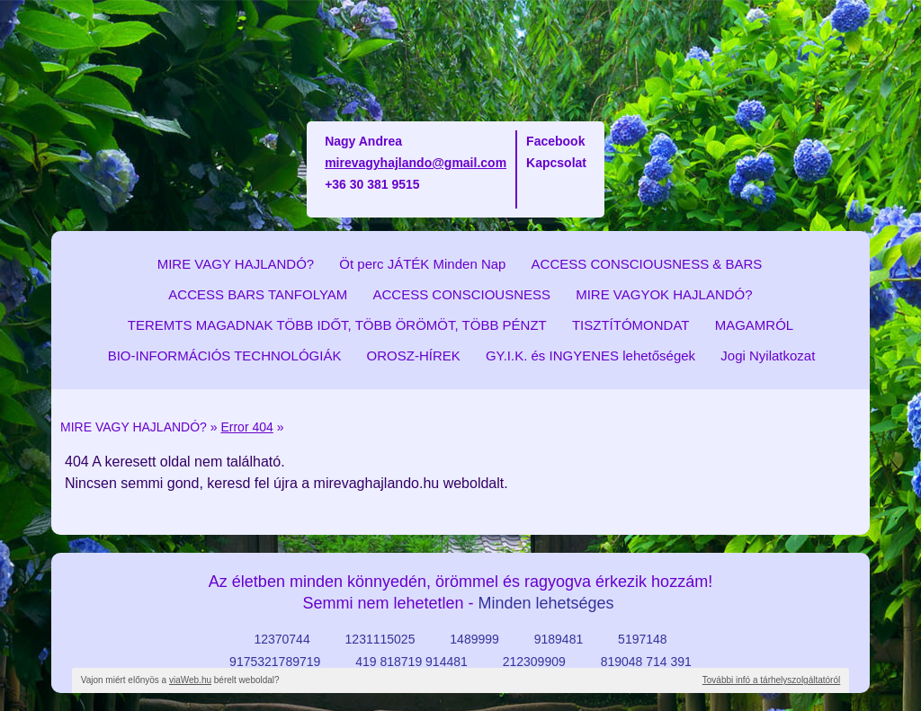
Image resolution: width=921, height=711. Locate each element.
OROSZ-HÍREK (413, 355)
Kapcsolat (556, 163)
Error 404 (246, 427)
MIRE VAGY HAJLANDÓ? (236, 263)
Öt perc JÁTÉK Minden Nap (422, 263)
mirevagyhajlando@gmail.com (415, 163)
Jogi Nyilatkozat (767, 355)
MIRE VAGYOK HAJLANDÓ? (664, 294)
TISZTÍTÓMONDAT (631, 325)
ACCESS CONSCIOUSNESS (461, 294)
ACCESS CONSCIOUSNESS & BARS (647, 263)
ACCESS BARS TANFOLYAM (257, 294)
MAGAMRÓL (754, 325)
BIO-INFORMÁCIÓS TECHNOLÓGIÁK (225, 355)
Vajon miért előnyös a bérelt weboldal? (180, 680)
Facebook (555, 141)
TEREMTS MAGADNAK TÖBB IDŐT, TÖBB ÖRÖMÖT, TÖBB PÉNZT (337, 325)
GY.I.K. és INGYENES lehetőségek (590, 355)
